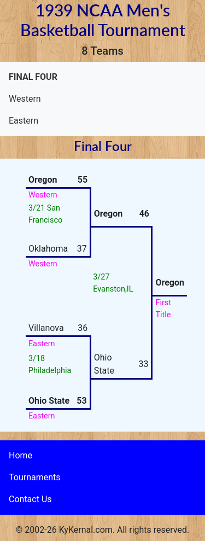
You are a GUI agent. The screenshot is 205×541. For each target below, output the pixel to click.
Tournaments (35, 477)
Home (20, 455)
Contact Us (30, 499)
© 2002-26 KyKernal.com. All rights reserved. (102, 530)
